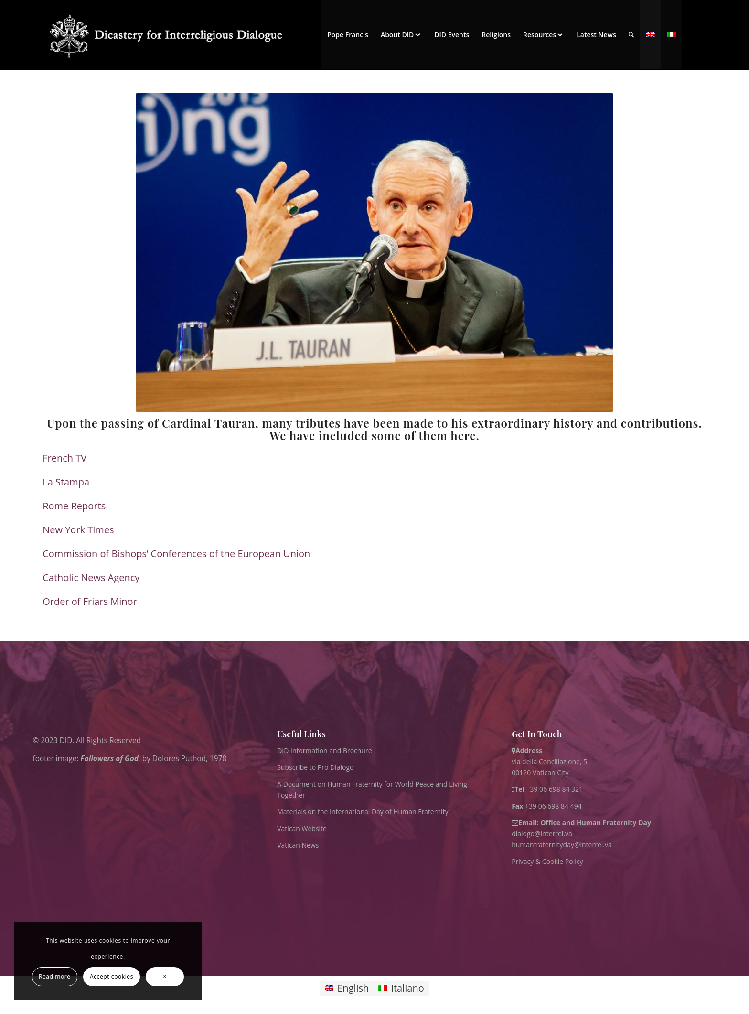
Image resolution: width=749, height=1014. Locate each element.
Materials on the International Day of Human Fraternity (362, 811)
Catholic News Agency (91, 577)
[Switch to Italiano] (401, 988)
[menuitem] (347, 34)
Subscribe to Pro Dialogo (315, 767)
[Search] (631, 34)
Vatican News (298, 845)
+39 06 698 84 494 (547, 805)
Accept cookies (111, 976)
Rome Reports (74, 505)
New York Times (78, 529)
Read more (55, 976)
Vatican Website (302, 828)
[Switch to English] (347, 988)
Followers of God (110, 759)
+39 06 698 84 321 (554, 789)
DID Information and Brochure (324, 750)
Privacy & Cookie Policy (547, 861)
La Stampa (66, 481)
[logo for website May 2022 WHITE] (170, 34)
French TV (64, 458)
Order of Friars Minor (90, 601)
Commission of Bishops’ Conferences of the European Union (176, 553)
